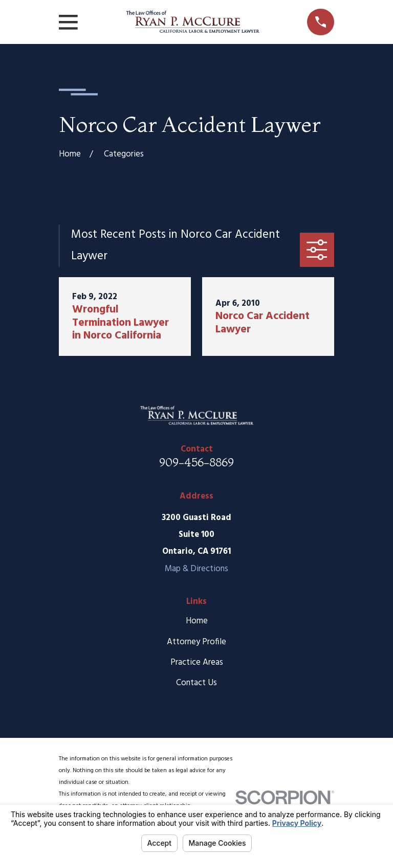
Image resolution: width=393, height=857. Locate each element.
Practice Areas (196, 662)
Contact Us (196, 683)
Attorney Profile (196, 642)
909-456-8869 (196, 462)
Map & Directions (196, 569)
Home (197, 621)
